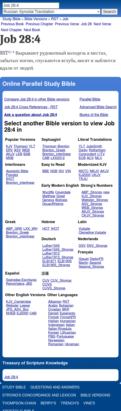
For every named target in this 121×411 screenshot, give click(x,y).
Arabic (53, 305)
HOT (46, 228)
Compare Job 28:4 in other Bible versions (37, 99)
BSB (26, 154)
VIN (68, 171)
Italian (70, 325)
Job (65, 19)
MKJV (94, 171)
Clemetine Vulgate (92, 232)
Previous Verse (67, 24)
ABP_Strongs (92, 192)
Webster (12, 305)
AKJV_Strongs (93, 211)
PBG (52, 336)
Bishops (61, 200)
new (106, 192)
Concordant (87, 154)
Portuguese (65, 336)
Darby (83, 150)
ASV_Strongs (92, 204)
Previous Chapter (39, 24)
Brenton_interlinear (56, 154)
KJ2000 (84, 175)
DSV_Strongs (97, 245)
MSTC (83, 171)
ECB (82, 158)
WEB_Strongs (92, 207)
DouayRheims (53, 204)
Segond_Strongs (91, 266)
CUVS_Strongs (54, 288)
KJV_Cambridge (18, 301)
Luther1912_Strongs (57, 257)
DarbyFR (96, 259)
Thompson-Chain (19, 403)
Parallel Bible (90, 99)
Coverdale (63, 192)
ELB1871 (49, 261)
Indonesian (56, 325)
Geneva (48, 200)
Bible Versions (35, 19)
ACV (90, 158)
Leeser (25, 305)
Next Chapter (11, 30)
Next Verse (102, 24)
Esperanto (67, 313)
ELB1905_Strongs (56, 265)
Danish (53, 313)
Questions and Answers (55, 387)
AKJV (10, 154)
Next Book (32, 30)
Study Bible (12, 19)
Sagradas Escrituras (21, 280)
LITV (101, 154)
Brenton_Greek (53, 150)
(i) (10, 52)
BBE (45, 171)
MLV (98, 158)
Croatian (54, 309)
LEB (19, 154)
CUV (46, 280)
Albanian (55, 301)
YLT (32, 146)
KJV (9, 146)
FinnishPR (68, 317)
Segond (95, 263)
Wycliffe (48, 192)
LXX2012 (58, 158)
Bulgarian (66, 305)
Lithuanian (68, 332)
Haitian (53, 321)
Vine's (89, 403)
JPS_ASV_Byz (17, 309)
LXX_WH (30, 228)
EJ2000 (22, 313)
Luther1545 (51, 245)
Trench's (70, 403)
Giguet (84, 259)
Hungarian (68, 321)
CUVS (47, 284)
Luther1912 (51, 253)
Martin (83, 263)
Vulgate (84, 228)
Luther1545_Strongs (57, 249)
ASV (17, 150)
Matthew (48, 196)
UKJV (96, 175)
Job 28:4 (11, 377)
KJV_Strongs (92, 196)
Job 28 (86, 24)
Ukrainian (72, 344)
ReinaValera (15, 283)
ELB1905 (65, 261)
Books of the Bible (94, 115)
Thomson (20, 146)
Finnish (53, 317)
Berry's (48, 403)
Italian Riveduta (60, 328)
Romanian (56, 344)
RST (66, 301)
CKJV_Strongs (93, 215)
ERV (9, 150)
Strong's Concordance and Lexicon (39, 395)
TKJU (83, 179)
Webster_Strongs (95, 200)
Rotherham (97, 150)
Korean (53, 332)
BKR (65, 309)
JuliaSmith (94, 146)
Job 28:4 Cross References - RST (31, 107)
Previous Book (12, 24)
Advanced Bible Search (98, 107)
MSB (9, 158)
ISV (61, 171)
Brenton (64, 146)
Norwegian (56, 340)
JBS (29, 283)
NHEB (10, 313)
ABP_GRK (14, 228)
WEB (26, 150)
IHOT (10, 179)
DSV (82, 245)
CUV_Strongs (61, 280)
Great (61, 196)
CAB (45, 158)
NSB (53, 171)
